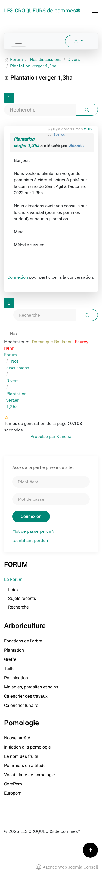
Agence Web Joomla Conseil (67, 867)
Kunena (64, 436)
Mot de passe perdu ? (33, 531)
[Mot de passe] (51, 499)
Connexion (17, 277)
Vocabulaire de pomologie (29, 775)
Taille (9, 668)
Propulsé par (43, 436)
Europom (12, 793)
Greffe (10, 659)
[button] (95, 11)
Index (13, 590)
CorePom (13, 784)
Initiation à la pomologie (27, 747)
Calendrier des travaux (26, 696)
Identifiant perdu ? (30, 540)
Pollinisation (16, 678)
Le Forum (13, 579)
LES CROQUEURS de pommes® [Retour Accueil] (42, 11)
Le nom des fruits (21, 756)
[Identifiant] (51, 482)
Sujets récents (22, 598)
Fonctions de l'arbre (23, 641)
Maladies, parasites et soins (31, 687)
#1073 (89, 129)
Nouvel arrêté (17, 738)
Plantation (14, 650)
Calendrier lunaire (21, 705)
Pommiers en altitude (25, 765)
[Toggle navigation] (18, 41)
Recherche (18, 607)
